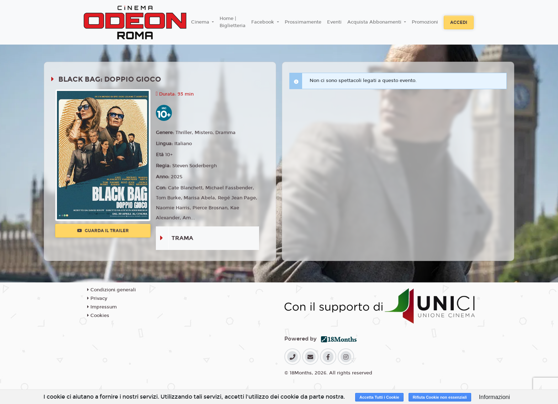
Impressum (102, 307)
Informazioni (494, 397)
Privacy (97, 298)
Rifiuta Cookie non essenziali (440, 397)
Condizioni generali (111, 290)
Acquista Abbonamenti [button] (375, 22)
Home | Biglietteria (233, 22)
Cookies (98, 315)
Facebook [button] (263, 22)
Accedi (458, 22)
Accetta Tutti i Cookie (379, 397)
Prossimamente (303, 22)
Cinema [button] (201, 22)
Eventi (334, 22)
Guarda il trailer (103, 230)
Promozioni (425, 22)
